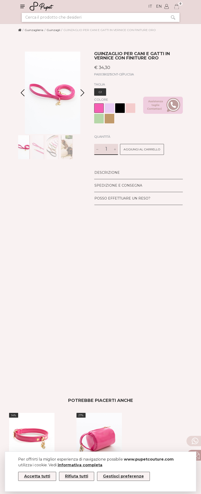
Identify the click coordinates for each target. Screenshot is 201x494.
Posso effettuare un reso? (122, 198)
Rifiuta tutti (76, 476)
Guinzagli (53, 30)
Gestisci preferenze (123, 476)
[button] (82, 92)
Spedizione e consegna (118, 185)
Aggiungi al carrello (142, 149)
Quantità (102, 136)
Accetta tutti (37, 476)
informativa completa (80, 465)
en (159, 6)
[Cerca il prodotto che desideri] (94, 17)
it (150, 6)
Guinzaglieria (34, 30)
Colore (101, 99)
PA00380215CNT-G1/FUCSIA (114, 74)
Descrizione (107, 172)
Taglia (99, 84)
